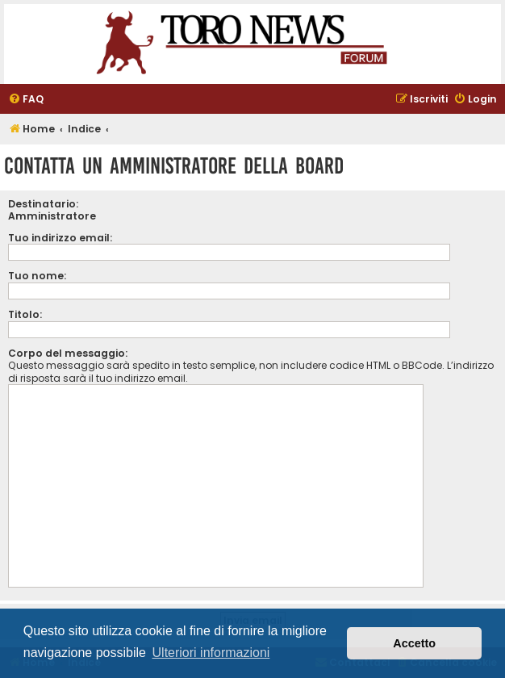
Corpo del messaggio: (67, 353)
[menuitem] (26, 100)
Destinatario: (43, 204)
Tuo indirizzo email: (60, 238)
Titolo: (25, 314)
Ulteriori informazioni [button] (211, 652)
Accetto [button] (414, 643)
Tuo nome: (37, 275)
